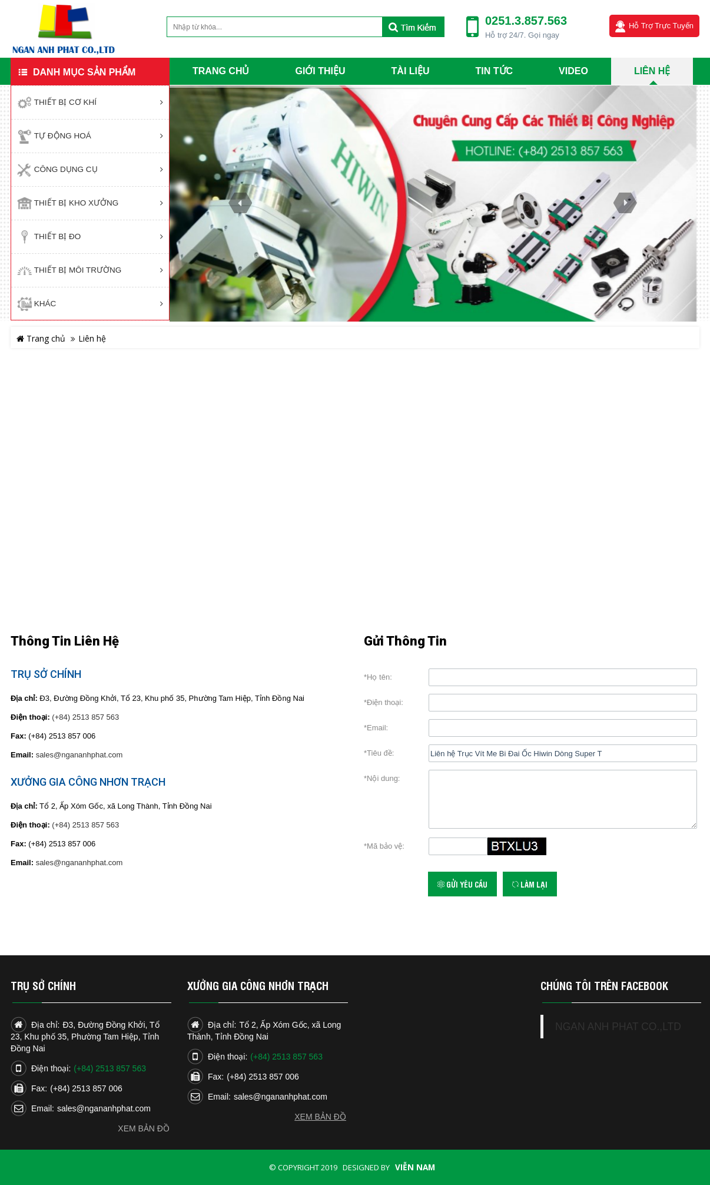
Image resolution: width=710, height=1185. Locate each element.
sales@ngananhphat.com (79, 754)
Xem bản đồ (144, 1128)
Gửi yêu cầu (462, 884)
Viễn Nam (415, 1167)
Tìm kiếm (413, 27)
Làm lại (530, 884)
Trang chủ (40, 338)
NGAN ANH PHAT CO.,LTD (618, 1026)
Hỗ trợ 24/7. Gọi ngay (522, 35)
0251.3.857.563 (526, 21)
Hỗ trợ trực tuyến (661, 25)
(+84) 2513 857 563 (85, 717)
